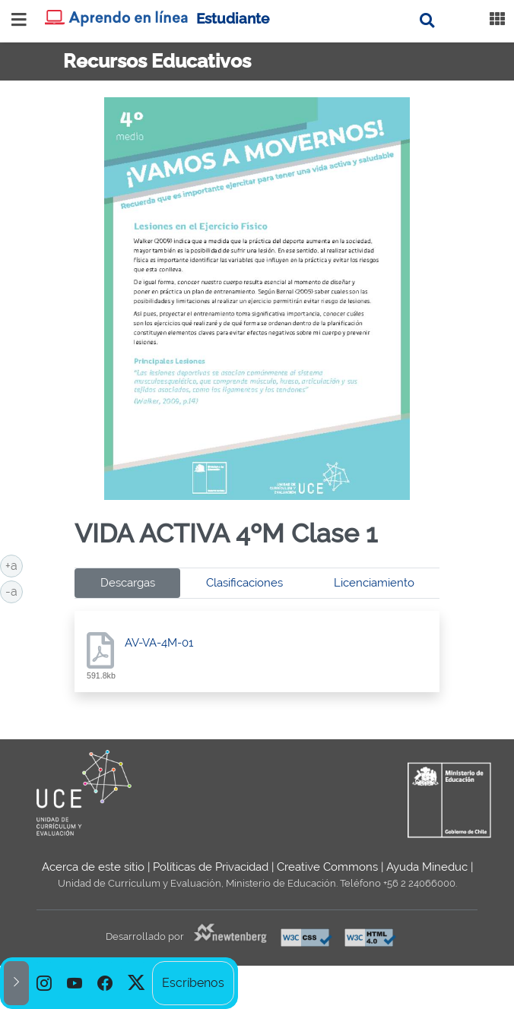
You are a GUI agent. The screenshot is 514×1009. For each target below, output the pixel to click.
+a (14, 564)
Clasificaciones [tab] (244, 583)
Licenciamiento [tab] (374, 583)
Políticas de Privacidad (210, 867)
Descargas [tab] (127, 583)
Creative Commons (327, 867)
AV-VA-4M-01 (159, 643)
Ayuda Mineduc (427, 867)
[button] (16, 983)
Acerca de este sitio (93, 867)
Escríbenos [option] (193, 983)
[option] (44, 983)
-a (14, 590)
